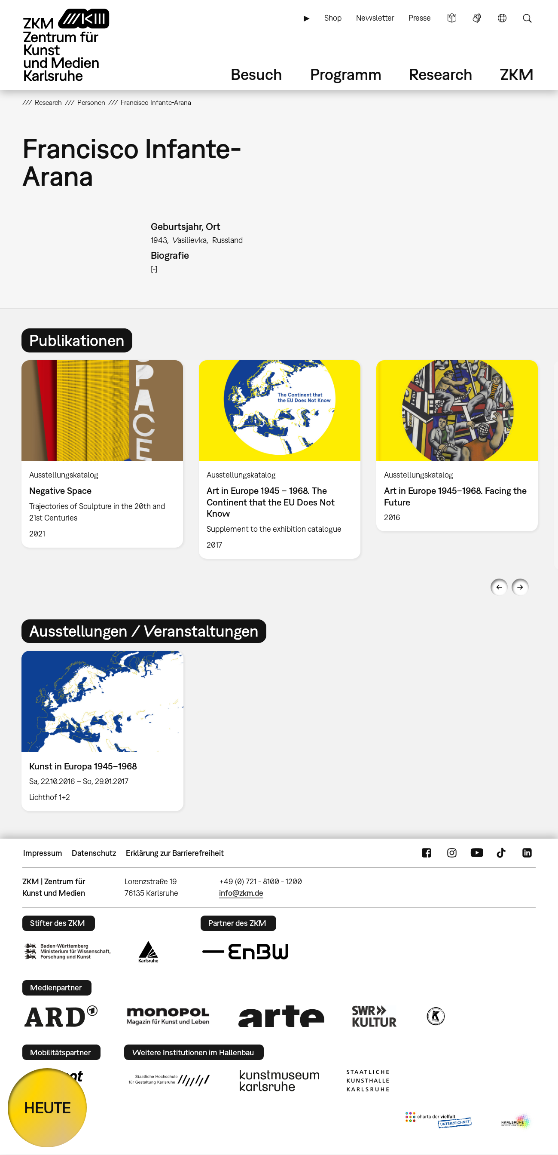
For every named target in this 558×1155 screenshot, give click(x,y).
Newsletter (375, 17)
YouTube (476, 853)
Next (520, 587)
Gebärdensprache (476, 18)
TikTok (502, 853)
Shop (333, 17)
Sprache (502, 18)
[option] (102, 454)
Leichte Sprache (451, 18)
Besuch (256, 74)
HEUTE (47, 1107)
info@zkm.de (241, 893)
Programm (345, 74)
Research (441, 74)
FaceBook (426, 853)
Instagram (451, 853)
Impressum (42, 853)
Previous (499, 587)
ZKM (517, 74)
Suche (527, 18)
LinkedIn (527, 853)
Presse (420, 17)
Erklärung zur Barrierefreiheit (175, 853)
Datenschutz (94, 853)
